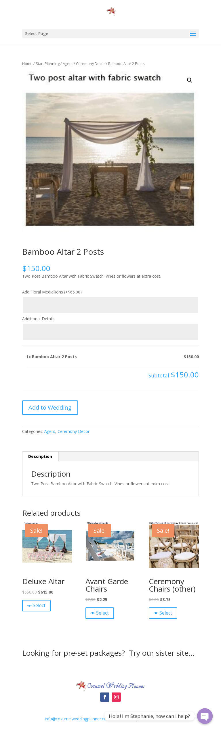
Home (27, 63)
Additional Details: (39, 318)
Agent (68, 63)
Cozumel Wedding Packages (110, 670)
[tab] (40, 456)
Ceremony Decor (90, 63)
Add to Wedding (50, 407)
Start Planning (48, 63)
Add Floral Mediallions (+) (52, 292)
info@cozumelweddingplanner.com (77, 719)
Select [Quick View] (39, 606)
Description (40, 456)
